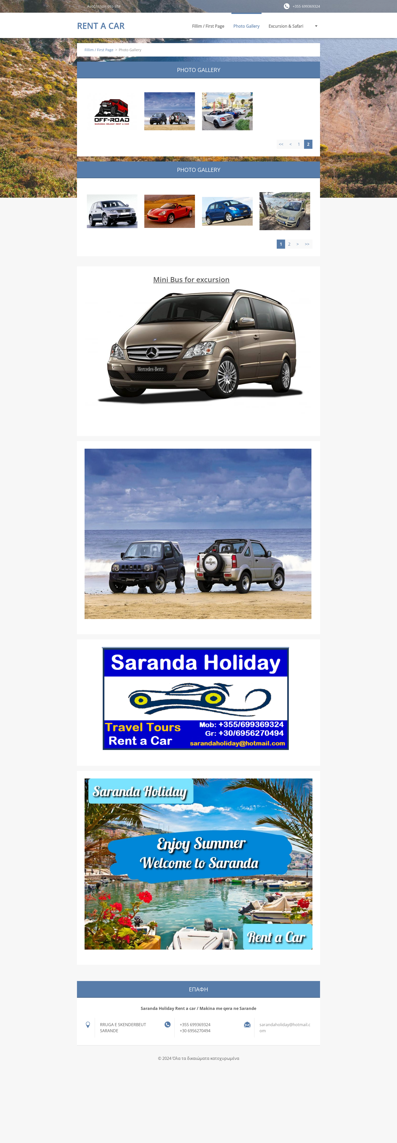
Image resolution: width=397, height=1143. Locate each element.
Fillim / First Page (208, 26)
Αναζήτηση (80, 6)
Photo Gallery (246, 26)
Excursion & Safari (286, 26)
